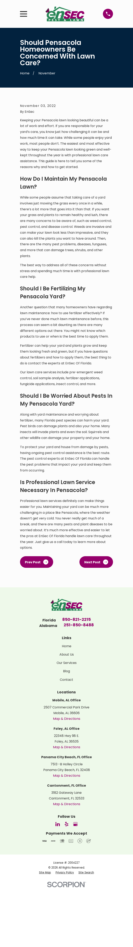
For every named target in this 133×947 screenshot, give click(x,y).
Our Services (67, 722)
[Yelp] (66, 883)
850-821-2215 (76, 679)
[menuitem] (45, 931)
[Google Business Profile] (75, 883)
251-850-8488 (79, 684)
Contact (66, 738)
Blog (66, 730)
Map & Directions (66, 777)
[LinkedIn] (57, 883)
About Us (66, 713)
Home (66, 705)
